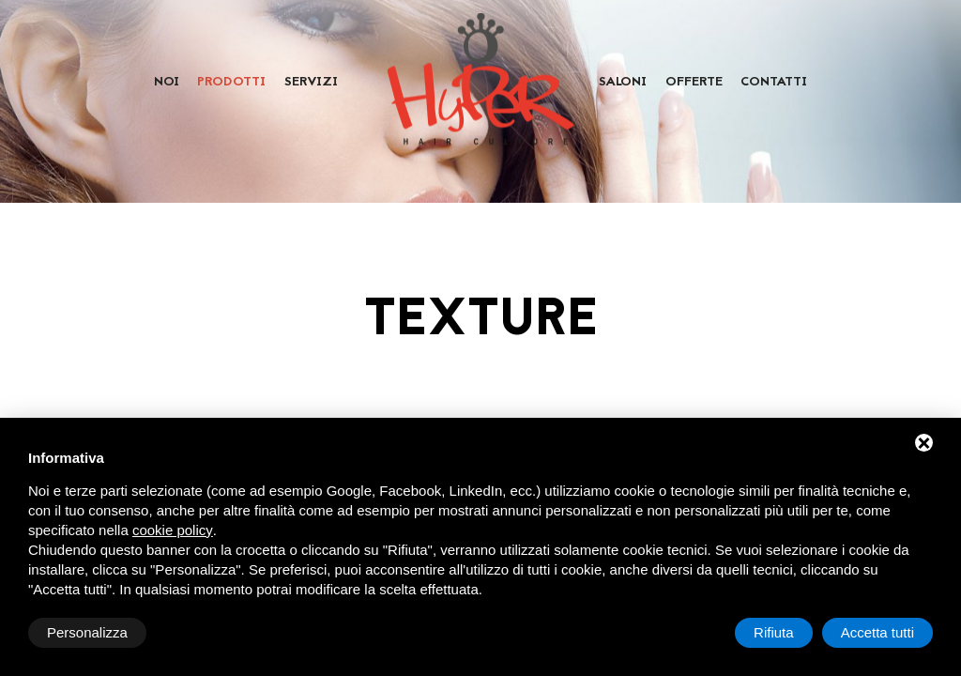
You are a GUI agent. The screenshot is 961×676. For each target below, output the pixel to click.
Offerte (694, 82)
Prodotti (231, 82)
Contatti (773, 82)
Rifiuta (774, 632)
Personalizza (87, 632)
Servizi (311, 82)
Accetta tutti (877, 632)
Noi (166, 82)
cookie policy (172, 530)
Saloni (623, 82)
